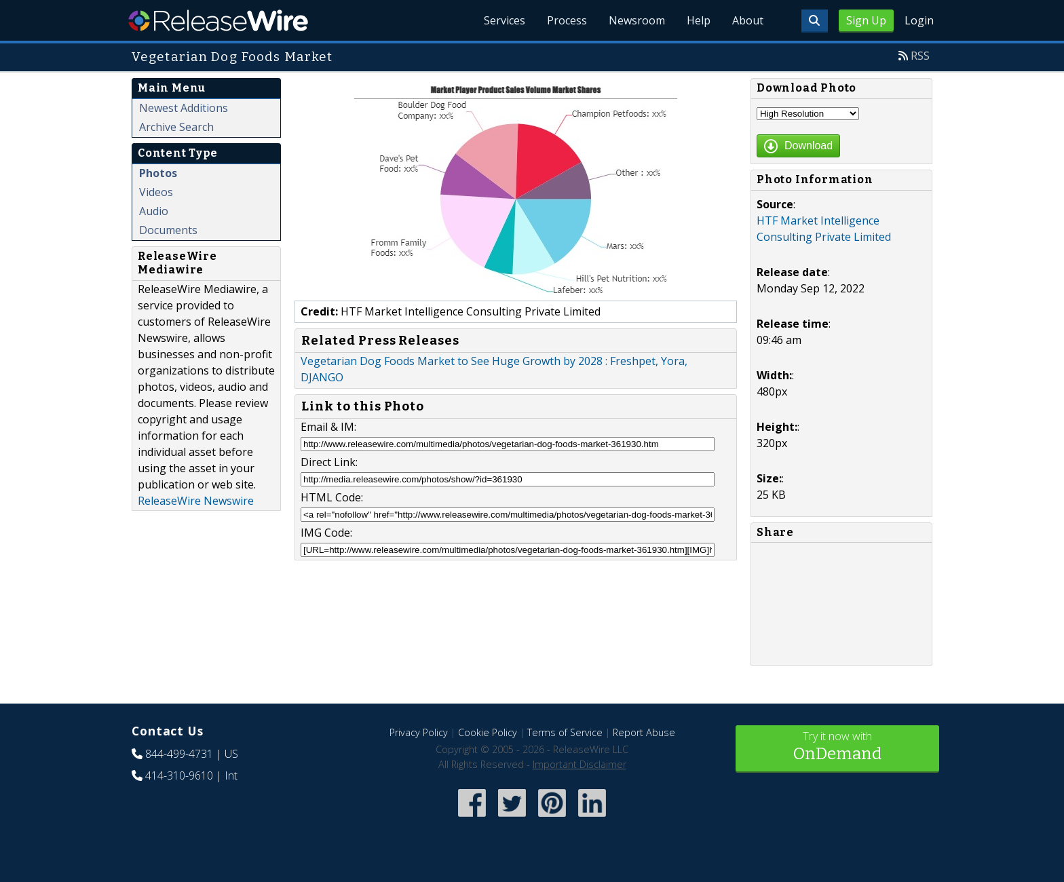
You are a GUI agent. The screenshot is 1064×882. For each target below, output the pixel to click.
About (747, 20)
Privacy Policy (419, 732)
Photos (158, 173)
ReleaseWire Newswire (196, 500)
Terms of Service (565, 732)
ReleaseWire (218, 20)
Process (567, 20)
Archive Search (176, 126)
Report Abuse (644, 732)
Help (698, 20)
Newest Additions (183, 107)
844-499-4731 (179, 753)
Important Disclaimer (579, 764)
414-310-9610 (179, 775)
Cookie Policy (487, 732)
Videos (156, 192)
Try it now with (837, 747)
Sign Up (866, 20)
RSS (920, 55)
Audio (153, 211)
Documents (168, 230)
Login (919, 20)
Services (504, 20)
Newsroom (637, 20)
